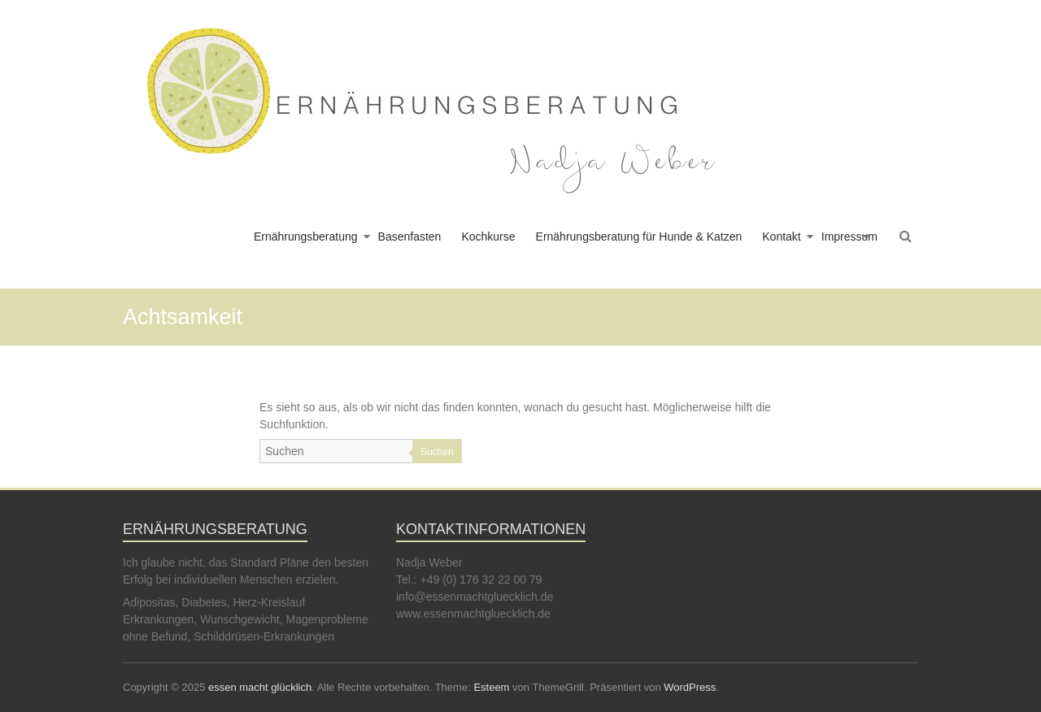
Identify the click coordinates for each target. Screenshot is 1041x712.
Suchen (437, 452)
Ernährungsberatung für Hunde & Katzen (639, 236)
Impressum (849, 236)
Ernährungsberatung (306, 236)
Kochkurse (488, 236)
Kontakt (781, 236)
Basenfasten (410, 236)
